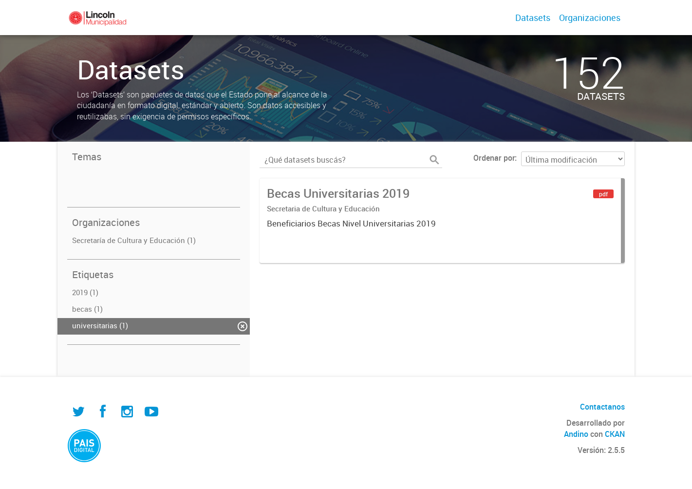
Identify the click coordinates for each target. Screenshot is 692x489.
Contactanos (602, 406)
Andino (576, 434)
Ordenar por (494, 158)
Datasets (532, 17)
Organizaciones (589, 17)
